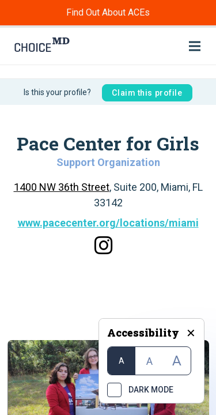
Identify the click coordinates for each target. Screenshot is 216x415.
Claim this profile (147, 92)
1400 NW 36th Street (61, 187)
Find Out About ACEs (108, 12)
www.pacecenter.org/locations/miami (108, 223)
